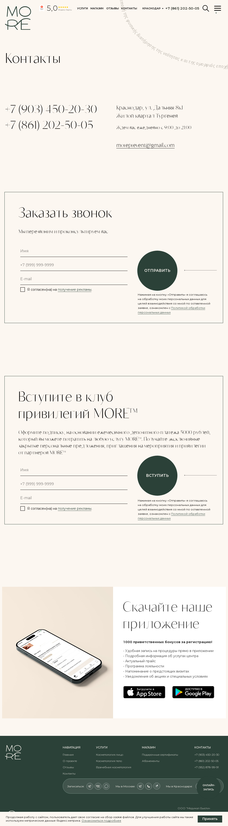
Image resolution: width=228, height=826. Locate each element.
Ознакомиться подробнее (101, 820)
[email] (74, 279)
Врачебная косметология (113, 767)
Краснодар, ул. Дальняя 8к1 (149, 107)
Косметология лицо (109, 754)
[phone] (74, 265)
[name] (74, 251)
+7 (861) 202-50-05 (49, 124)
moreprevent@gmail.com (145, 145)
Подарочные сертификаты (160, 754)
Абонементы (150, 761)
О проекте (70, 761)
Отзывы (112, 8)
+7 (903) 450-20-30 (51, 108)
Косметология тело (109, 761)
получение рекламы (74, 289)
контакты (129, 8)
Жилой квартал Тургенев (147, 115)
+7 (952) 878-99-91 (206, 767)
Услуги (82, 8)
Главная (68, 754)
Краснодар (151, 8)
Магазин (97, 8)
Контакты (69, 773)
